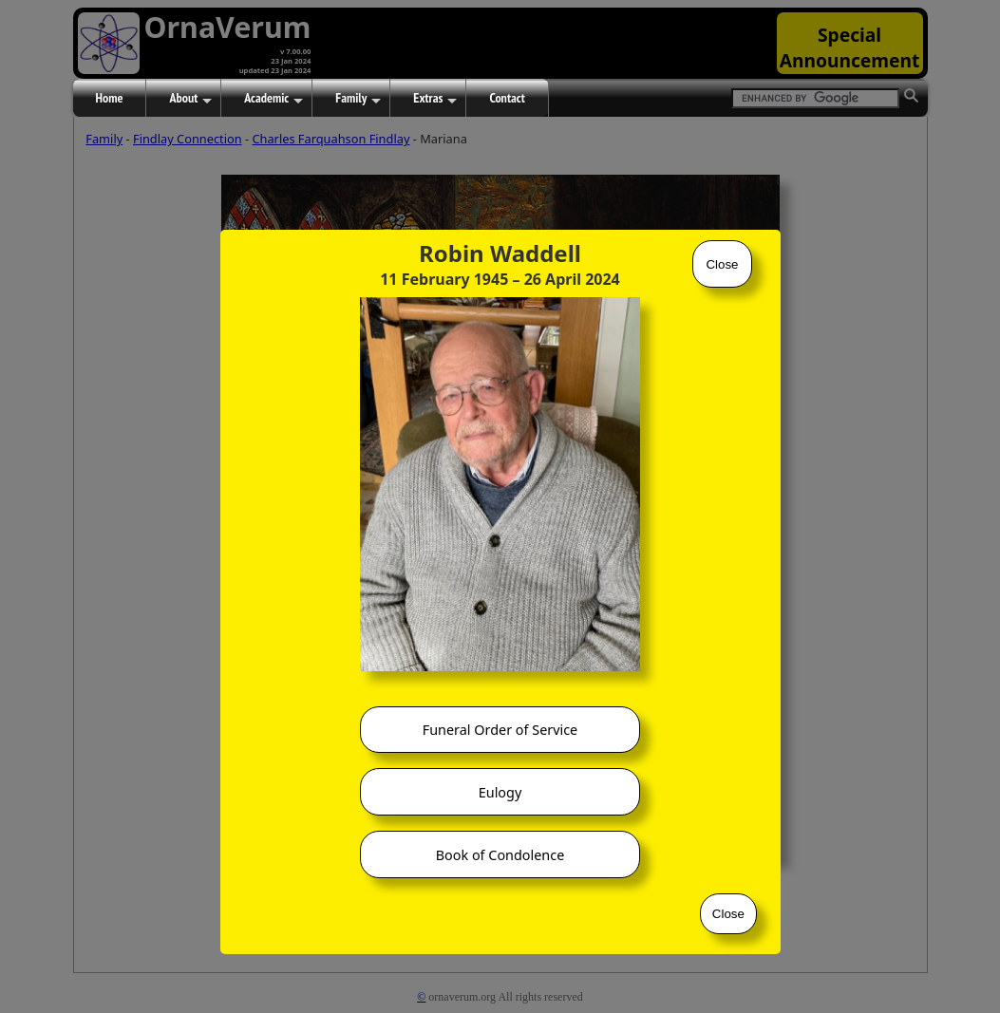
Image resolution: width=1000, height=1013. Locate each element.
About (190, 98)
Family (358, 98)
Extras (435, 98)
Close (722, 264)
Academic (273, 98)
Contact (506, 97)
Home (109, 97)
